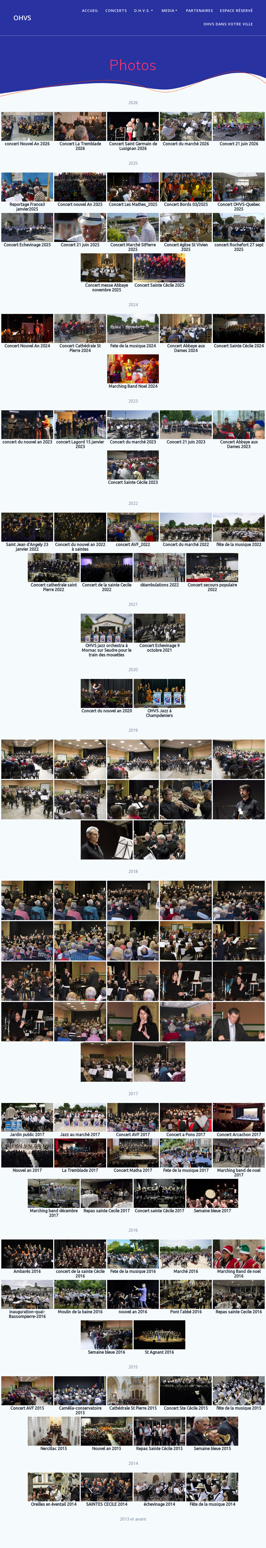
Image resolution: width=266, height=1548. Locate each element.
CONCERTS (116, 10)
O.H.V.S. (142, 10)
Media (168, 10)
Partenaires (199, 10)
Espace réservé (236, 10)
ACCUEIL (90, 10)
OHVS (22, 18)
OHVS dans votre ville (228, 24)
